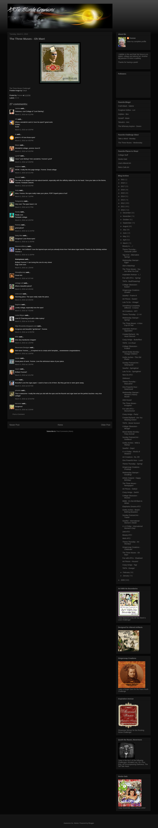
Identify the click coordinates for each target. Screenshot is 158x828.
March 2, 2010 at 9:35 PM (24, 220)
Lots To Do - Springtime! (131, 371)
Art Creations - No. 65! (131, 457)
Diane (17, 145)
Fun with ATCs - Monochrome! (128, 410)
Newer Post (15, 425)
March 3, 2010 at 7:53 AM (24, 311)
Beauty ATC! (127, 535)
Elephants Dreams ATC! (131, 506)
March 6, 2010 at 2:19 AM (24, 409)
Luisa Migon (19, 315)
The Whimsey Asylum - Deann (129, 126)
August (126, 226)
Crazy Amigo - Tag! (129, 565)
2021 (123, 180)
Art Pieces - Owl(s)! (129, 489)
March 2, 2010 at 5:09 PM (24, 162)
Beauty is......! (127, 246)
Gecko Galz (122, 159)
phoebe (18, 390)
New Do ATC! (127, 375)
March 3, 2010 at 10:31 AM (24, 321)
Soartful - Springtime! (130, 368)
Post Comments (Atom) (64, 431)
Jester (17, 358)
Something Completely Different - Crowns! (131, 307)
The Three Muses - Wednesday (130, 143)
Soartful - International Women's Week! (130, 522)
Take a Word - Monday (127, 139)
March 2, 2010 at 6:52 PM (24, 186)
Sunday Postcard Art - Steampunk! (130, 364)
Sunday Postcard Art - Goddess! (130, 438)
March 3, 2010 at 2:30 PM (24, 364)
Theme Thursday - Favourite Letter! (129, 250)
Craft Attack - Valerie (126, 106)
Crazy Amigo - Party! (130, 414)
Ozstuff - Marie (123, 118)
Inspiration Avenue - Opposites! (130, 330)
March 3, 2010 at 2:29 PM (24, 353)
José (17, 380)
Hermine (18, 403)
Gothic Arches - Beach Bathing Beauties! (131, 511)
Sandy (17, 212)
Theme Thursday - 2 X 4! (132, 314)
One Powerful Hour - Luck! (132, 460)
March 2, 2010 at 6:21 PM (24, 173)
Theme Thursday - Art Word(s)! (130, 543)
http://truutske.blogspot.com (26, 326)
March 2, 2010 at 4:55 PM (24, 140)
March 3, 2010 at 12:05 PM (24, 332)
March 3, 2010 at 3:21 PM (24, 375)
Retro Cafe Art (123, 167)
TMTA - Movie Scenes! (131, 423)
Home (60, 425)
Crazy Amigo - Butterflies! (132, 340)
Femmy (18, 225)
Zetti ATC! (126, 532)
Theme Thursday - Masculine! (129, 383)
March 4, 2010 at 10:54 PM (24, 399)
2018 (123, 183)
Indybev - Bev (123, 114)
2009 (123, 580)
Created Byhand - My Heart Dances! (130, 335)
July (124, 230)
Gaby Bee (19, 235)
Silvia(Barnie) (20, 272)
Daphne (18, 304)
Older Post (105, 425)
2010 (123, 210)
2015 (123, 193)
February (126, 572)
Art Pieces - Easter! (129, 299)
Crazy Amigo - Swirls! (130, 492)
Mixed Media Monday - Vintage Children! (131, 353)
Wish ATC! (126, 538)
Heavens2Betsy (21, 246)
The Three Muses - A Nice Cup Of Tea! (132, 324)
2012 (123, 203)
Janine (17, 108)
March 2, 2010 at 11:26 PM (24, 242)
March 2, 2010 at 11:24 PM (24, 231)
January (126, 576)
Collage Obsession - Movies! (130, 497)
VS (16, 119)
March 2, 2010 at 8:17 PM (24, 207)
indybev (18, 166)
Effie (17, 337)
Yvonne (132, 38)
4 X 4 (17, 98)
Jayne (17, 369)
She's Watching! (128, 266)
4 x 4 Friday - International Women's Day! (132, 527)
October (126, 220)
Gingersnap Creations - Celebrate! (131, 548)
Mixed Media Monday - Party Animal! (131, 433)
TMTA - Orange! (128, 568)
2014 (123, 196)
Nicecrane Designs (22, 347)
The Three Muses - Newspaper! (129, 484)
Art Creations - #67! (129, 311)
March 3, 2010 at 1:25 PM (24, 343)
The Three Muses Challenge (20, 88)
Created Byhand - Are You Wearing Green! (132, 419)
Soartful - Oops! (128, 448)
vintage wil (19, 283)
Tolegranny (19, 201)
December (127, 213)
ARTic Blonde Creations (31, 10)
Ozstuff (18, 177)
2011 (123, 206)
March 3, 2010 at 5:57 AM (24, 278)
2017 (123, 186)
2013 (123, 200)
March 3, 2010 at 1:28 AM (24, 268)
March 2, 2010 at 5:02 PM (24, 151)
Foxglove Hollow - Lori (126, 110)
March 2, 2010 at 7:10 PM (24, 196)
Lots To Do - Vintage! (130, 302)
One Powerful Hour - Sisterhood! (130, 388)
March (125, 243)
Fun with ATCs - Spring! (131, 278)
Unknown (18, 294)
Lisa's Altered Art (124, 163)
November (127, 216)
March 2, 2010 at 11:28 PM (24, 255)
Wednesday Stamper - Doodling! (131, 474)
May (125, 236)
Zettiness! (126, 378)
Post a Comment (19, 414)
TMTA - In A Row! (129, 343)
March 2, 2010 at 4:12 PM (24, 114)
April (125, 240)
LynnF (17, 156)
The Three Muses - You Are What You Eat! (131, 270)
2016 (123, 190)
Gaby (24, 90)
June (125, 233)
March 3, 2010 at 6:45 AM (24, 289)
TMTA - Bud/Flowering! (131, 281)
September (127, 223)
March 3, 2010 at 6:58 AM (24, 300)
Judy (17, 190)
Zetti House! (127, 400)
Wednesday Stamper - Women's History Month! (131, 394)
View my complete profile (136, 41)
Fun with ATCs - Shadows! (132, 558)
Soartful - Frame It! (129, 296)
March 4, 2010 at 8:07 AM (24, 386)
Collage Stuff (123, 155)
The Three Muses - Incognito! (129, 404)
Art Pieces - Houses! (130, 561)
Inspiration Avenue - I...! (131, 275)
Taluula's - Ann (123, 122)
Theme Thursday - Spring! (132, 464)
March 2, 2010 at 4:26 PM (24, 130)
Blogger (91, 823)
